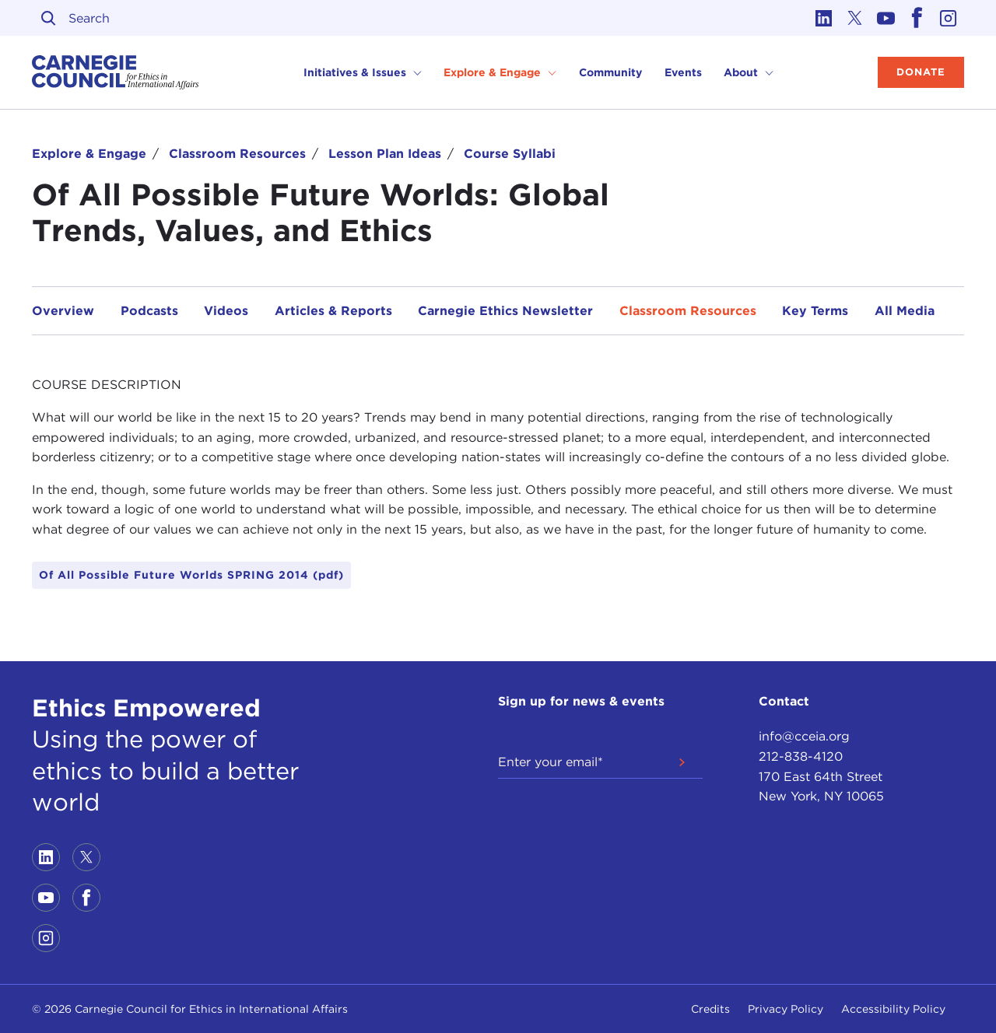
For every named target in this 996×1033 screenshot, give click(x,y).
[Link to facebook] (917, 17)
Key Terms (815, 310)
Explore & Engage (89, 153)
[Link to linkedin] (824, 17)
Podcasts (149, 310)
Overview (63, 310)
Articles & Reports (333, 310)
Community (610, 72)
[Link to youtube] (886, 17)
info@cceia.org (804, 736)
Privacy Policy (785, 1009)
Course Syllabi (510, 153)
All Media (905, 310)
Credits (710, 1009)
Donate (920, 72)
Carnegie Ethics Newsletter (505, 310)
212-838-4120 (801, 756)
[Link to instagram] (948, 17)
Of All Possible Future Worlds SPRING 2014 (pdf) (191, 575)
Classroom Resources (237, 153)
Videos (226, 310)
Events (683, 72)
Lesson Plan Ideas (384, 153)
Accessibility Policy (893, 1009)
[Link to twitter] (855, 17)
